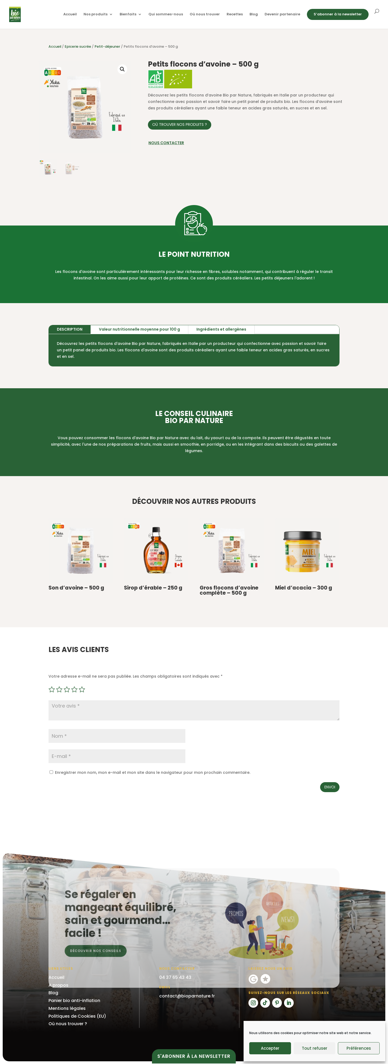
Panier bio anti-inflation (74, 1000)
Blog (254, 14)
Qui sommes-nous (165, 14)
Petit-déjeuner (107, 46)
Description (69, 329)
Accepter (270, 1048)
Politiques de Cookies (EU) (77, 1016)
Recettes (235, 14)
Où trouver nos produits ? (179, 124)
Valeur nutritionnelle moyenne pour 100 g (139, 329)
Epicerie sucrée (78, 46)
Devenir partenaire (282, 14)
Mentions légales (67, 1008)
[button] (122, 69)
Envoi (329, 787)
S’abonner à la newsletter (338, 14)
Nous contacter (166, 142)
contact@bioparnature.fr (187, 996)
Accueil (70, 14)
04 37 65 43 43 (175, 977)
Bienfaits (128, 14)
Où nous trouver (205, 14)
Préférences (359, 1048)
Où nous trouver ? (67, 1024)
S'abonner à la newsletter (193, 1056)
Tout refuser (314, 1048)
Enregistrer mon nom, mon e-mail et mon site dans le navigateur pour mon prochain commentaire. (152, 772)
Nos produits (96, 14)
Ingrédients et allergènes (221, 329)
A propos (58, 985)
